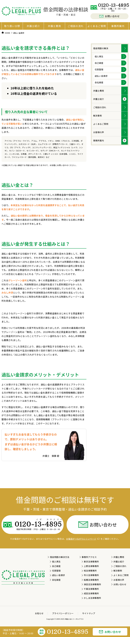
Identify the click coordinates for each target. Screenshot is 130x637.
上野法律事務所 (91, 566)
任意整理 (99, 69)
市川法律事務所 (91, 575)
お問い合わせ (97, 524)
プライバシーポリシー (62, 613)
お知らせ (39, 613)
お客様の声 (98, 132)
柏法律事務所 (90, 570)
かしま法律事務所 (92, 597)
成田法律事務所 (91, 593)
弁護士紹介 (33, 26)
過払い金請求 (101, 75)
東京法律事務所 (91, 561)
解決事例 (97, 115)
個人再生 (99, 56)
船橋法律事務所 (91, 579)
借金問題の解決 (100, 48)
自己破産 (99, 62)
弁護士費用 (54, 26)
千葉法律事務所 (91, 588)
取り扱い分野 (12, 26)
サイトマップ (88, 613)
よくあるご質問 (96, 26)
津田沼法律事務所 (92, 584)
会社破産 (99, 82)
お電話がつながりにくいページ (82, 538)
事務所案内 (117, 26)
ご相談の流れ (76, 26)
